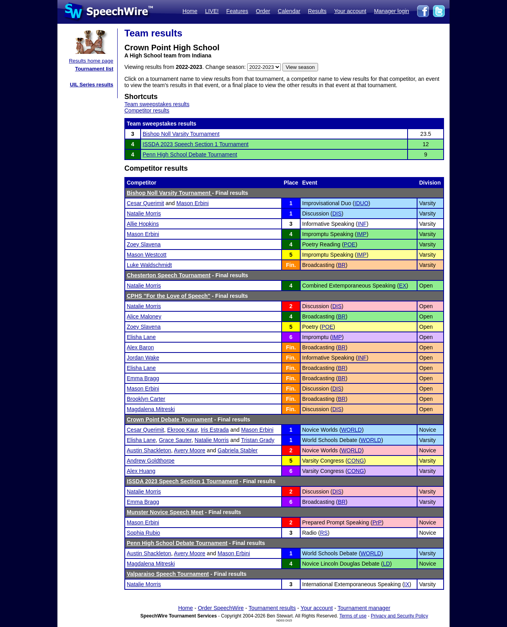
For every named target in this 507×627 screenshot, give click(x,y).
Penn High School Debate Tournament (190, 154)
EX (402, 285)
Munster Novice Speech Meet (165, 512)
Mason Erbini (192, 203)
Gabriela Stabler (237, 450)
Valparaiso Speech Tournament (168, 574)
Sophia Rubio (143, 533)
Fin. (291, 265)
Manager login (391, 11)
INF (362, 224)
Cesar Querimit (145, 203)
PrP (376, 522)
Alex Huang (141, 471)
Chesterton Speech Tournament (168, 275)
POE (350, 244)
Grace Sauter (175, 440)
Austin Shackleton (149, 450)
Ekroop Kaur (182, 430)
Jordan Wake (143, 357)
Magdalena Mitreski (151, 409)
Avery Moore (189, 450)
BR (341, 265)
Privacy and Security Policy (399, 616)
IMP (361, 234)
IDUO (361, 203)
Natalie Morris (144, 213)
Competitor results (147, 110)
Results (317, 11)
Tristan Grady (257, 440)
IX (406, 584)
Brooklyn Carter (146, 399)
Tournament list (94, 69)
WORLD (351, 430)
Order (263, 11)
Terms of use (353, 616)
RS (324, 533)
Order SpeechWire (221, 608)
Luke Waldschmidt (149, 265)
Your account (350, 11)
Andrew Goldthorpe (151, 460)
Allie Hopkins (143, 224)
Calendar (289, 11)
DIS (336, 213)
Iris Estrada (215, 430)
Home (190, 11)
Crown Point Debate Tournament (170, 419)
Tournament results (272, 608)
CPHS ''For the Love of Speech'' (168, 296)
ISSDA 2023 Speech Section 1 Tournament (195, 144)
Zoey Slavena (144, 244)
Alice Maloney (144, 316)
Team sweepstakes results (156, 104)
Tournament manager (363, 608)
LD (386, 563)
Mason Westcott (146, 255)
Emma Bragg (143, 378)
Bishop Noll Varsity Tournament (181, 134)
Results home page (91, 61)
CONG (355, 460)
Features (237, 11)
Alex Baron (140, 347)
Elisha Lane (141, 337)
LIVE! (212, 11)
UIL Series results (91, 85)
